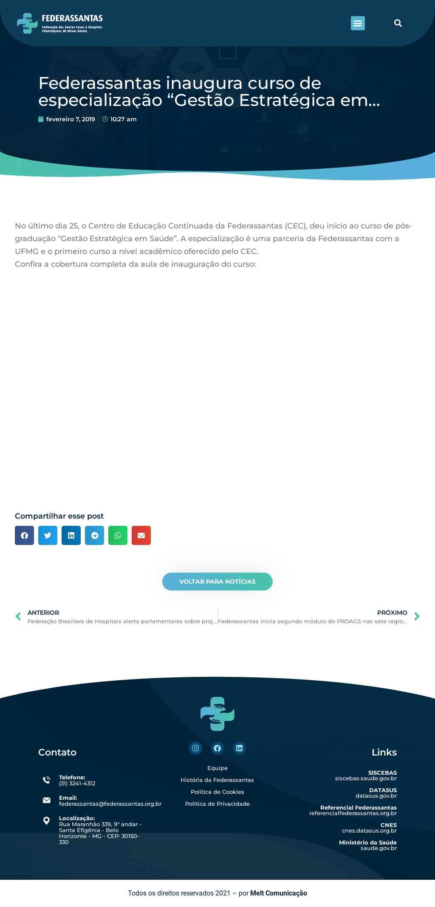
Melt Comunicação (278, 893)
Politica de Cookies (217, 791)
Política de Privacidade (217, 803)
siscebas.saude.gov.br (366, 775)
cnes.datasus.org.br (369, 827)
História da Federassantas (217, 779)
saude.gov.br (368, 845)
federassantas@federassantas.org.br (110, 800)
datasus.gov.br (376, 793)
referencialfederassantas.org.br (353, 810)
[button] (358, 23)
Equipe (217, 767)
